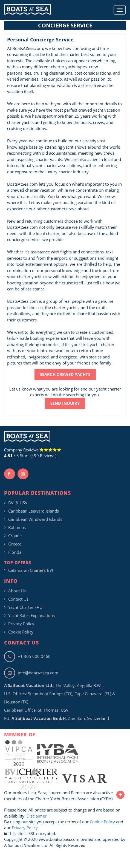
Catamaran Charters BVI (30, 570)
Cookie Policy (20, 632)
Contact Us (18, 599)
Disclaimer (37, 816)
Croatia (15, 535)
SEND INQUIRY (65, 403)
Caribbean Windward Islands (35, 519)
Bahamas (17, 527)
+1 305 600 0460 (27, 656)
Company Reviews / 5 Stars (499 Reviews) (32, 452)
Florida (14, 552)
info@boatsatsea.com (31, 672)
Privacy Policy (21, 623)
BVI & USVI (18, 502)
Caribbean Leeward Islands (33, 511)
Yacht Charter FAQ (25, 607)
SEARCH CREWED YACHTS (65, 374)
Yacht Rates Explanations (31, 615)
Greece (14, 544)
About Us (17, 590)
